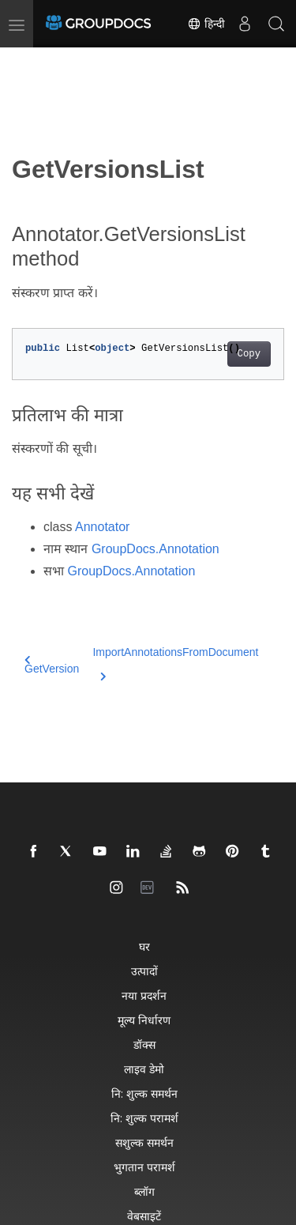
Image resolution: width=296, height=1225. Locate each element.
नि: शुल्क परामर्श (144, 1117)
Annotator (102, 526)
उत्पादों (144, 970)
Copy (249, 354)
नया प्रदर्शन (144, 995)
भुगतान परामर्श (144, 1166)
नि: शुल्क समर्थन (144, 1093)
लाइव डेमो (144, 1068)
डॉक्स (144, 1044)
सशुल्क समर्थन (144, 1142)
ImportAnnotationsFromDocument (175, 661)
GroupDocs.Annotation (155, 549)
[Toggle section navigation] (25, 61)
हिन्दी (206, 24)
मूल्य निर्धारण (144, 1019)
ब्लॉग (144, 1191)
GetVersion (51, 665)
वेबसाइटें (144, 1215)
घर (144, 946)
